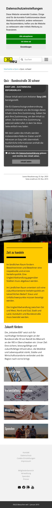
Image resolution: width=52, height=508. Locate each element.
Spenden (26, 476)
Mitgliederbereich (26, 470)
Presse (26, 479)
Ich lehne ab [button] (26, 42)
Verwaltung (26, 473)
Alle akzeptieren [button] (26, 36)
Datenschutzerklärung (16, 146)
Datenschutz (26, 455)
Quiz (16, 69)
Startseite (8, 69)
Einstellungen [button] (25, 47)
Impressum (26, 461)
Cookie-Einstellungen (26, 458)
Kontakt (26, 452)
